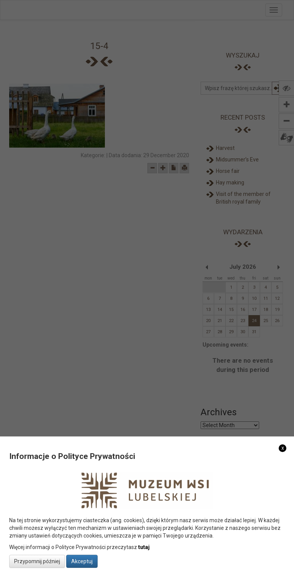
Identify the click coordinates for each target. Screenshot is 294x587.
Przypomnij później (37, 561)
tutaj (144, 547)
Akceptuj (82, 561)
